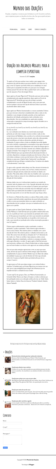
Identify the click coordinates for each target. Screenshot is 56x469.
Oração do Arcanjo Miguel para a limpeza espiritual (28, 68)
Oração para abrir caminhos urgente (21, 401)
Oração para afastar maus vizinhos (21, 367)
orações (32, 76)
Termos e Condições (40, 29)
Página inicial (14, 29)
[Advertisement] (28, 50)
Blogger (31, 464)
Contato (23, 29)
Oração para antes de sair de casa (21, 390)
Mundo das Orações (28, 8)
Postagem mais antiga (30, 343)
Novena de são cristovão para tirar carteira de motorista (27, 356)
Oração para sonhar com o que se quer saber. (24, 378)
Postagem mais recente (17, 343)
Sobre (30, 29)
